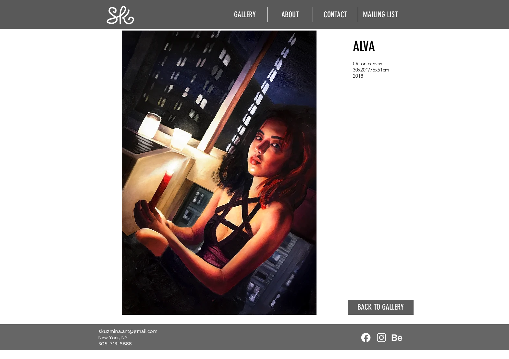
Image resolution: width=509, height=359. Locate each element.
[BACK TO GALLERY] (381, 307)
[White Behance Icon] (397, 337)
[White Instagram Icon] (381, 337)
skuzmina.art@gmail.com (127, 331)
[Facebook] (366, 337)
